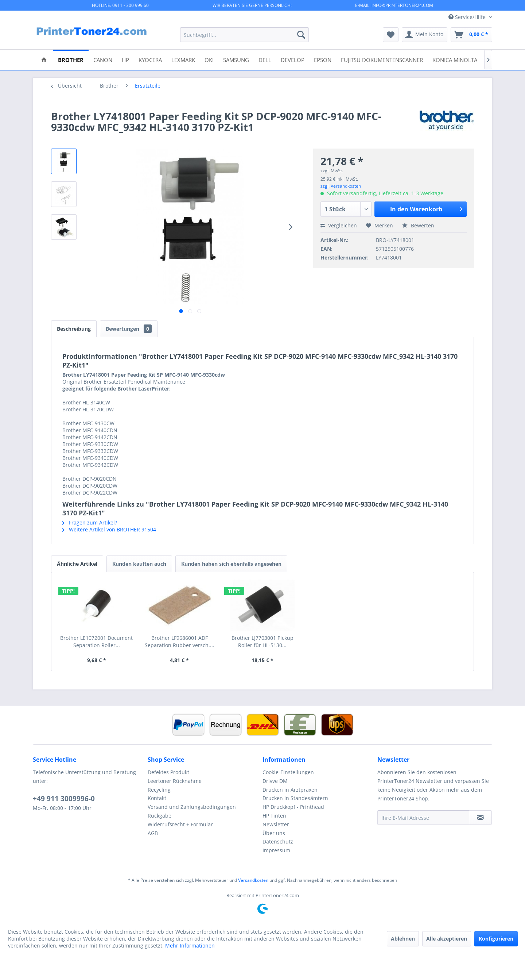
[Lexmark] (183, 59)
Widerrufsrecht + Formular (180, 824)
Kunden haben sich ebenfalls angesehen (231, 563)
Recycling (159, 789)
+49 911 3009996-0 (64, 798)
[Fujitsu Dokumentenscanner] (382, 59)
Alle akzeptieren (446, 938)
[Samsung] (236, 59)
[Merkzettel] (390, 34)
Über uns (273, 833)
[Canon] (103, 59)
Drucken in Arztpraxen (290, 789)
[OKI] (209, 59)
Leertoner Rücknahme (175, 780)
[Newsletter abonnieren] (480, 817)
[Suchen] (301, 34)
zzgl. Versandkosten (340, 186)
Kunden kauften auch (139, 563)
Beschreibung (74, 328)
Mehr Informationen (190, 945)
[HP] (125, 59)
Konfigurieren (496, 938)
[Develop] (292, 59)
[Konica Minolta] (455, 59)
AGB (153, 833)
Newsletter (275, 824)
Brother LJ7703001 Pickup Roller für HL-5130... (262, 641)
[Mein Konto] (424, 34)
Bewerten (418, 225)
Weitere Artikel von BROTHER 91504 (109, 529)
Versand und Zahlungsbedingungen (192, 806)
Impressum (276, 850)
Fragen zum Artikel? (89, 522)
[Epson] (322, 59)
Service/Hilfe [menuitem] (467, 17)
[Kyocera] (150, 59)
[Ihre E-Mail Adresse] (423, 817)
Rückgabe (159, 815)
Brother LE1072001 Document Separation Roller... (96, 641)
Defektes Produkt (168, 772)
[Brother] (71, 59)
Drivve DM (275, 780)
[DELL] (265, 59)
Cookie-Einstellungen (288, 772)
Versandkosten (253, 880)
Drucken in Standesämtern (295, 798)
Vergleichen (338, 225)
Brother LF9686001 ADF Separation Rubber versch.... (179, 641)
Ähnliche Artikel (77, 563)
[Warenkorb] (471, 34)
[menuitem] (244, 34)
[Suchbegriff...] (244, 34)
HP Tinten (274, 815)
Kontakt (157, 798)
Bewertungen (129, 328)
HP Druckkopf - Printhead (293, 806)
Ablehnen (403, 938)
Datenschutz (277, 841)
